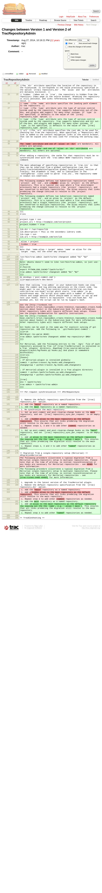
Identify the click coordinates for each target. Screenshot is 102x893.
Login (61, 17)
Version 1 (37, 29)
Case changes (76, 57)
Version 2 (59, 29)
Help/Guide (70, 17)
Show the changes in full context (78, 47)
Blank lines (75, 54)
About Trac (82, 17)
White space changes (78, 60)
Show (68, 43)
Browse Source (60, 20)
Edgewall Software (34, 620)
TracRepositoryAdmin (19, 33)
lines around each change (85, 43)
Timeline (28, 20)
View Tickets (78, 20)
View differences (71, 40)
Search (93, 20)
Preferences (94, 17)
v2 (15, 83)
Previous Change (64, 25)
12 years (55, 40)
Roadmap (43, 20)
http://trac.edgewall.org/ (91, 620)
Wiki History (79, 25)
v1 (7, 83)
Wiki (16, 20)
